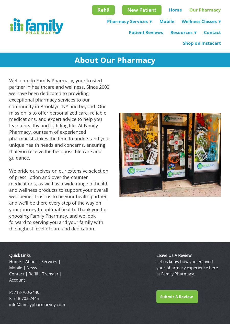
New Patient (141, 10)
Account (17, 280)
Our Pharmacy (205, 10)
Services (49, 261)
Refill (103, 10)
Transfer (50, 274)
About (31, 261)
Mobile (166, 21)
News (32, 268)
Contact (212, 32)
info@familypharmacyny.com (37, 304)
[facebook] (86, 256)
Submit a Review (177, 296)
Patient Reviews (146, 32)
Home (175, 10)
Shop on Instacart (202, 43)
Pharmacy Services (129, 21)
